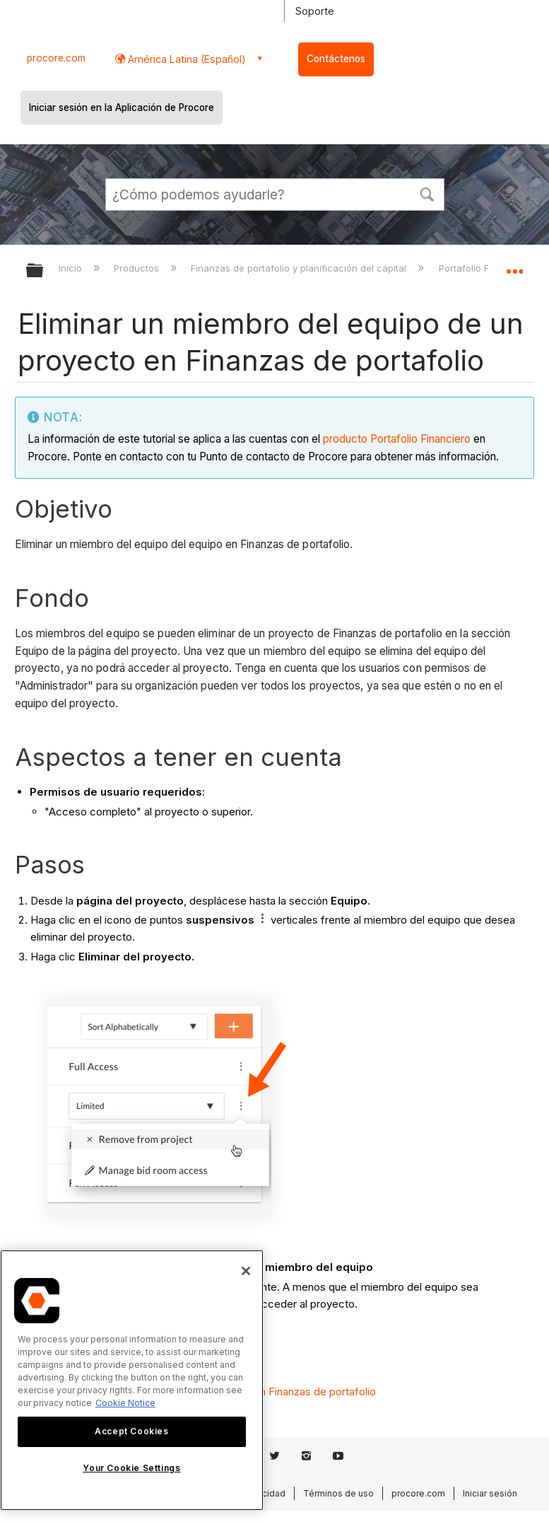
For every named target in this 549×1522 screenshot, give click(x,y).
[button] (427, 193)
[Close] (245, 1270)
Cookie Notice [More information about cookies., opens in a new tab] (125, 1403)
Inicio (72, 268)
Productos (138, 268)
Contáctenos (336, 58)
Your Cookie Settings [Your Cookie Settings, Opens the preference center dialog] (131, 1468)
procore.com (56, 58)
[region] (132, 1380)
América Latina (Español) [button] (185, 59)
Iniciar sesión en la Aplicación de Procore (121, 107)
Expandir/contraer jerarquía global (44, 271)
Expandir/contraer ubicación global (514, 266)
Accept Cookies (131, 1431)
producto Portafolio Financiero (397, 439)
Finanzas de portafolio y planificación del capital (300, 268)
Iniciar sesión (490, 1493)
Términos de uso (338, 1493)
